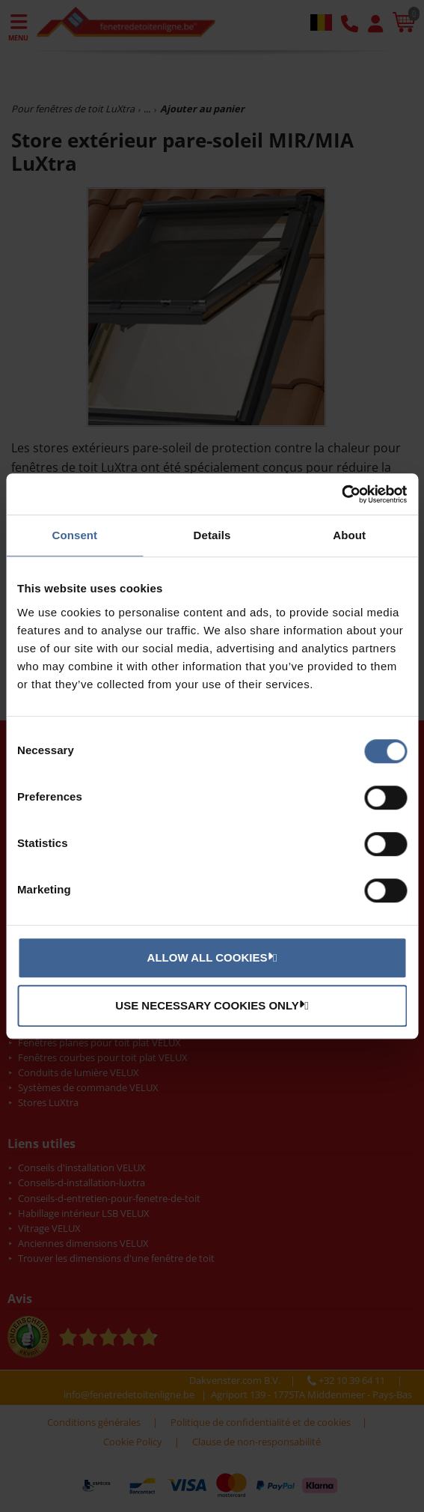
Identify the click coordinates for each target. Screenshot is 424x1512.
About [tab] (349, 535)
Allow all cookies (210, 957)
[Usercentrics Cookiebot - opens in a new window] (341, 494)
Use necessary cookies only (209, 1005)
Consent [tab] (74, 535)
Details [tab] (212, 535)
